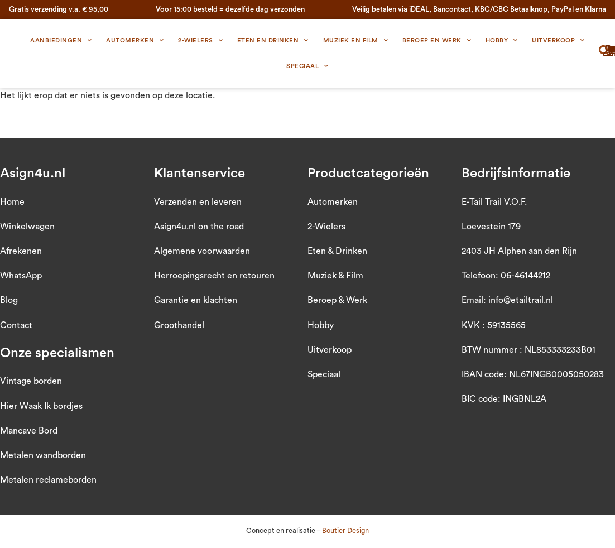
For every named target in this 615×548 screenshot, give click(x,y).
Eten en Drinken (273, 41)
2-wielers (200, 41)
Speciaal (307, 66)
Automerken (135, 41)
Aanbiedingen (61, 41)
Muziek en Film (355, 41)
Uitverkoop (558, 41)
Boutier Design (345, 530)
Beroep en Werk (437, 41)
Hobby (502, 41)
